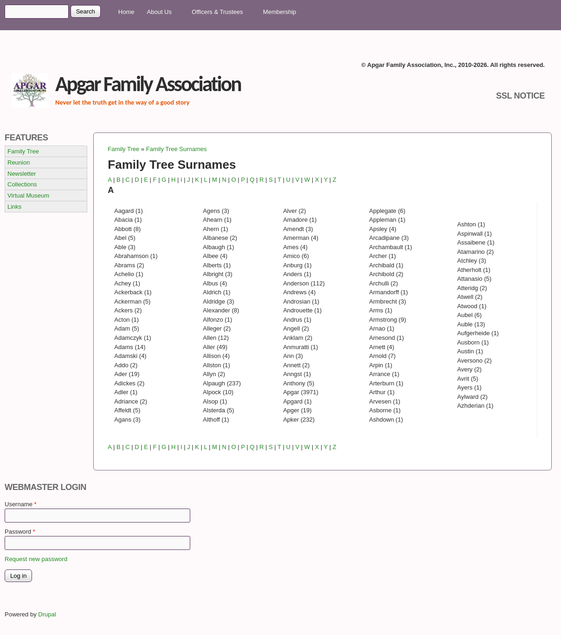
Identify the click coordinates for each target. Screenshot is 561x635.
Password (20, 531)
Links (14, 206)
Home (126, 11)
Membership (280, 11)
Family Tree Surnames (176, 149)
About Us (161, 12)
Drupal (49, 614)
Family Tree (123, 149)
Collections (22, 184)
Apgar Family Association (148, 84)
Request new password (36, 559)
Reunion (18, 162)
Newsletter (21, 173)
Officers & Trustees (219, 12)
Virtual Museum (28, 195)
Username (21, 504)
